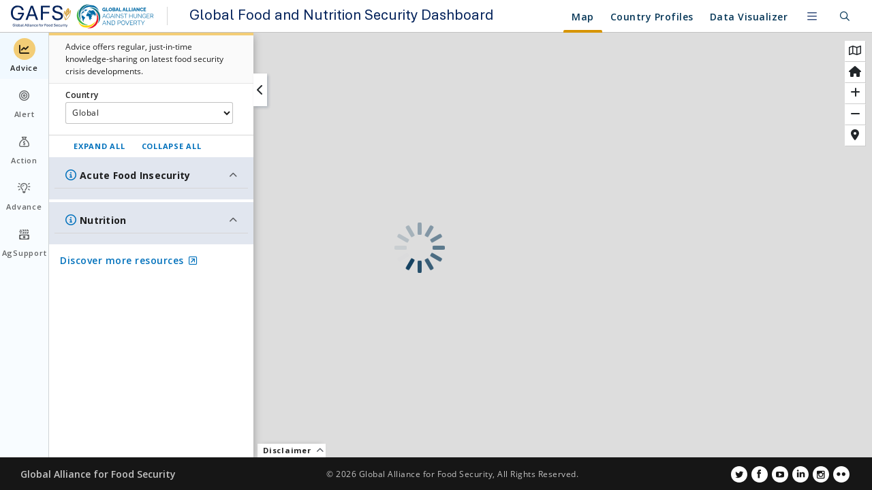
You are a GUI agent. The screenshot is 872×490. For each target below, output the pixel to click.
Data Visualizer (749, 16)
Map (516, 16)
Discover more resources (128, 260)
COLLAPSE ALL (172, 146)
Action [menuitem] (24, 148)
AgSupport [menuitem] (24, 240)
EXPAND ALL (99, 146)
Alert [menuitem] (24, 101)
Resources (668, 16)
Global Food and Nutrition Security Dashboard (341, 16)
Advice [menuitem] (24, 55)
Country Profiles (584, 16)
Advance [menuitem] (24, 194)
